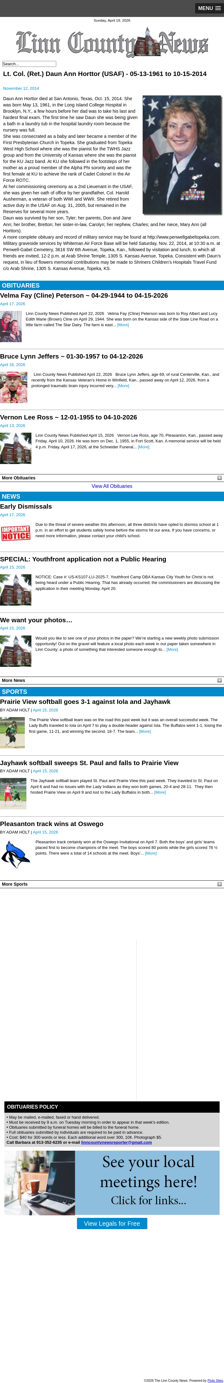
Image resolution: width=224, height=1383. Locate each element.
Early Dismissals (26, 506)
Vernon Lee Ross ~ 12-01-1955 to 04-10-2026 (68, 417)
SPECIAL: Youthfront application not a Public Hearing (83, 559)
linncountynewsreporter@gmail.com (116, 1142)
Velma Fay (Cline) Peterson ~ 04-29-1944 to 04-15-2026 (84, 295)
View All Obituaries (112, 486)
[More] (123, 324)
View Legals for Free (112, 1223)
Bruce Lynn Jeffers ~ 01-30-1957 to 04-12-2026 (71, 356)
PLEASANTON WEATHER (112, 914)
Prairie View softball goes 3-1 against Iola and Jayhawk (85, 701)
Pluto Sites (215, 1380)
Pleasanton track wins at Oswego (51, 823)
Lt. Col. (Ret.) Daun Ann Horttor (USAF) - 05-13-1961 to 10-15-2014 (105, 73)
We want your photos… (36, 620)
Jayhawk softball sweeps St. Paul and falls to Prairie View (89, 762)
